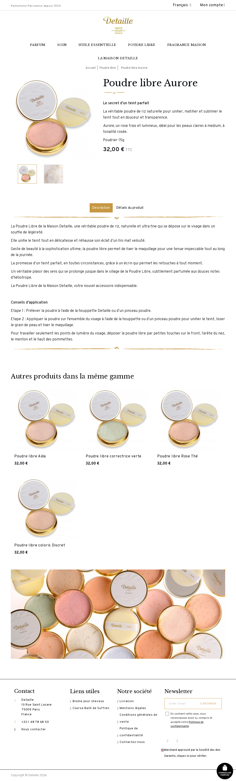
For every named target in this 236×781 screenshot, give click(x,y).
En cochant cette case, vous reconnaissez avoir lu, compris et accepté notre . (191, 720)
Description (99, 207)
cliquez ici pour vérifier (191, 756)
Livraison (129, 701)
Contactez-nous (134, 749)
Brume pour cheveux (90, 701)
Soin (62, 45)
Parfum (37, 45)
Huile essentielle (97, 45)
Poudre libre (141, 45)
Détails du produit (132, 207)
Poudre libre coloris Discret (39, 545)
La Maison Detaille (118, 58)
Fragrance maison (186, 45)
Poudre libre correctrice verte (114, 456)
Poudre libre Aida (30, 456)
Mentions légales (135, 709)
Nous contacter (33, 730)
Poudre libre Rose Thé (177, 456)
